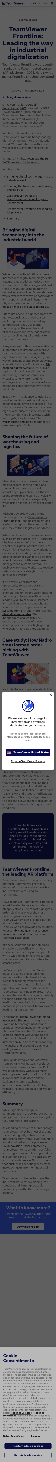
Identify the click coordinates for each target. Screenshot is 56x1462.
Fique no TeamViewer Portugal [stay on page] (28, 761)
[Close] (51, 695)
